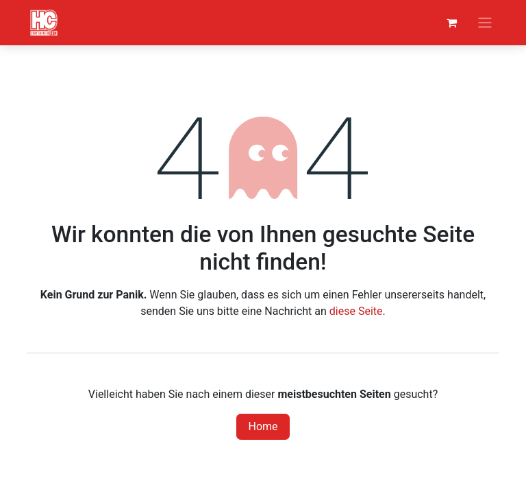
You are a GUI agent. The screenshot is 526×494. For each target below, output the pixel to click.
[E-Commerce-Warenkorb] (451, 22)
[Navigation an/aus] (485, 23)
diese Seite (356, 311)
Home (262, 426)
